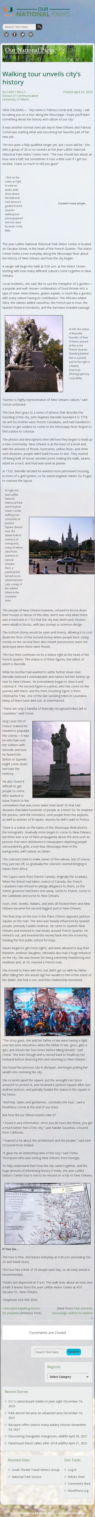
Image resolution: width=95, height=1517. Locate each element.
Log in (72, 1470)
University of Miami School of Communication (52, 1513)
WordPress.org (78, 1491)
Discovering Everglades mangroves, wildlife (38, 1436)
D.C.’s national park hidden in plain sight (35, 1401)
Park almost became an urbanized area (35, 1413)
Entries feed (76, 1477)
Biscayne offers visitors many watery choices (39, 1425)
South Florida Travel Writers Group (36, 1470)
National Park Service (26, 1477)
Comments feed (79, 1484)
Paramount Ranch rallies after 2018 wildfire (38, 1443)
